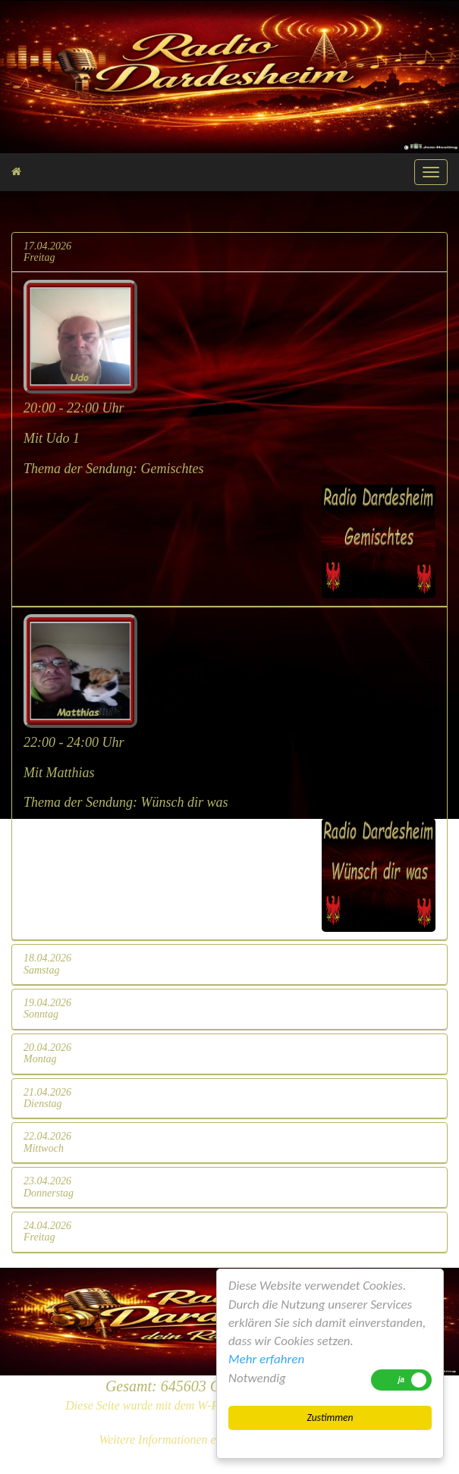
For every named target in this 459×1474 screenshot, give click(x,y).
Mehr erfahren (266, 1359)
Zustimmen (330, 1417)
